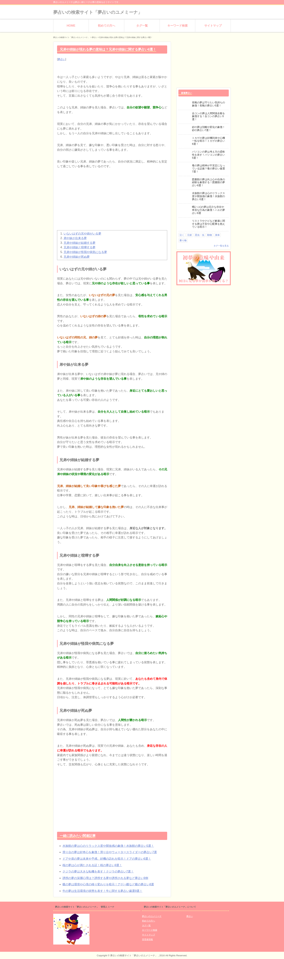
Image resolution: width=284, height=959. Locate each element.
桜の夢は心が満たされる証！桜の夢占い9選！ (92, 865)
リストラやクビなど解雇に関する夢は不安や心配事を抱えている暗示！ (208, 223)
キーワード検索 (177, 25)
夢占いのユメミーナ (152, 916)
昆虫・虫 (199, 235)
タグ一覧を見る (221, 246)
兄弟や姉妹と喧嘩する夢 (79, 247)
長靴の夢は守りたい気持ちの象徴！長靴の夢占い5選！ (208, 104)
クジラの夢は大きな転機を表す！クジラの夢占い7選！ (98, 871)
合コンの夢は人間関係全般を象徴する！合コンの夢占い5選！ (208, 116)
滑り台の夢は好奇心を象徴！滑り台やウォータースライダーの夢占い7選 (109, 852)
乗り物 (183, 240)
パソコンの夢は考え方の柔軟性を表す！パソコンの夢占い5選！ (208, 154)
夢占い (61, 59)
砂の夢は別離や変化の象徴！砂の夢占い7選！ (208, 129)
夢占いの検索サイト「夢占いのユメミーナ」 (97, 12)
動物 (209, 235)
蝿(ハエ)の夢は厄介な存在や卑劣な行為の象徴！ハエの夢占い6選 (208, 209)
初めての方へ (106, 25)
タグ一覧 (142, 25)
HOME (71, 25)
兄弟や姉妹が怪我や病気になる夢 (85, 252)
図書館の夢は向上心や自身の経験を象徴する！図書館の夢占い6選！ (208, 182)
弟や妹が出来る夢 (75, 238)
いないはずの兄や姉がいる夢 (82, 233)
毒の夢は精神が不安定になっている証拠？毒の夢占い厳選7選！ (208, 168)
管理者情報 (147, 939)
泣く (181, 235)
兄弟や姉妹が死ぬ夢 (77, 256)
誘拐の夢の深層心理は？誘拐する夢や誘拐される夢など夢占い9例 (105, 878)
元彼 (189, 235)
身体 (217, 235)
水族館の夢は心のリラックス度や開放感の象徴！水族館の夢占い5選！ (108, 845)
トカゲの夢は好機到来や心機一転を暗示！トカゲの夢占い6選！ (208, 141)
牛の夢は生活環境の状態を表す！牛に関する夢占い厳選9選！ (102, 890)
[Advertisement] (112, 201)
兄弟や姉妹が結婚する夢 (79, 242)
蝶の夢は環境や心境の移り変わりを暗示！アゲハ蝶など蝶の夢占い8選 (108, 884)
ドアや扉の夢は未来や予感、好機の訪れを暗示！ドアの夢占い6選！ (106, 858)
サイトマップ (213, 25)
